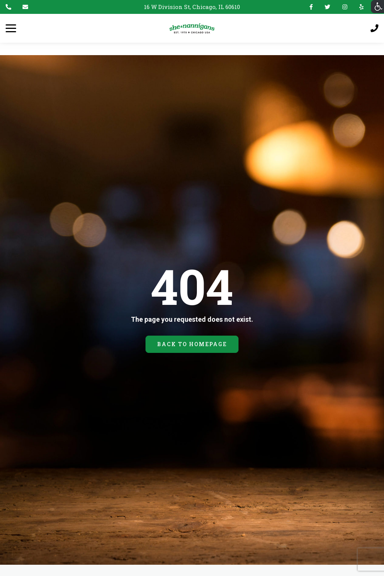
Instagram (345, 7)
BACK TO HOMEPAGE (191, 344)
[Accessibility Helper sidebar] (377, 6)
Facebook (311, 7)
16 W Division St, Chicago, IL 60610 (192, 6)
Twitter (327, 7)
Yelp (359, 7)
